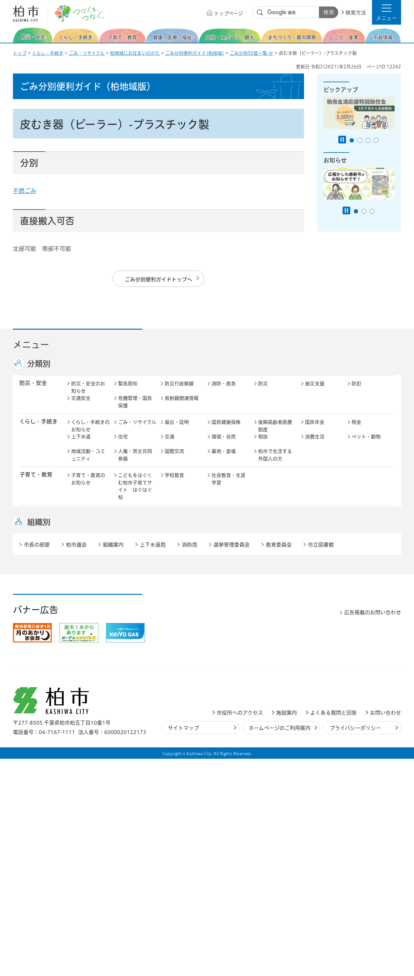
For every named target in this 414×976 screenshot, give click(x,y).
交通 (169, 443)
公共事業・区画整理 (182, 609)
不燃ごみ (24, 191)
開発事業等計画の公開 (228, 594)
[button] (386, 12)
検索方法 (355, 12)
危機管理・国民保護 (135, 409)
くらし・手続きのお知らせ (90, 432)
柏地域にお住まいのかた (135, 53)
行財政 (265, 653)
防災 (263, 390)
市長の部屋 (130, 653)
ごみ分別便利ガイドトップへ (158, 279)
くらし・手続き (47, 53)
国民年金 (314, 428)
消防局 (189, 762)
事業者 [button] (27, 705)
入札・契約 (270, 629)
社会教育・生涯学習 (228, 486)
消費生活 (314, 443)
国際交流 (174, 458)
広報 (356, 653)
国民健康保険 (226, 428)
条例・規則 (83, 682)
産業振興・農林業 (228, 633)
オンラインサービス (369, 671)
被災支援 (314, 390)
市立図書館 (321, 762)
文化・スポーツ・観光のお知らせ (88, 566)
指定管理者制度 (322, 629)
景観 (263, 590)
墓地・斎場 (224, 458)
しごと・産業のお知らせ (88, 633)
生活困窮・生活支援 (135, 539)
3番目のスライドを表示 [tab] (367, 140)
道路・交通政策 (135, 605)
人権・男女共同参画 (135, 462)
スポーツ (174, 559)
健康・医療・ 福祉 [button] (35, 524)
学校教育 (174, 482)
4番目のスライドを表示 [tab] (376, 140)
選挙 (123, 667)
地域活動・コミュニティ (88, 462)
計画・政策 (224, 653)
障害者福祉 (364, 520)
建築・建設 (83, 605)
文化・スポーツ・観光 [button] (41, 562)
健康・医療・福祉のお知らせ (88, 524)
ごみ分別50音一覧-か (251, 53)
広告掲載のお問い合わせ (372, 829)
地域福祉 (81, 535)
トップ (20, 53)
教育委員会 (317, 667)
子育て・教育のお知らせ (88, 486)
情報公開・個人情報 (182, 671)
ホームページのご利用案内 (279, 945)
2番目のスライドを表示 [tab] (359, 140)
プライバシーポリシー (355, 945)
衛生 (216, 520)
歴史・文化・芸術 (135, 563)
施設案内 (286, 930)
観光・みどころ (228, 559)
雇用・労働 (130, 629)
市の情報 (174, 653)
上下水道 (81, 443)
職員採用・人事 (322, 653)
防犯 (356, 390)
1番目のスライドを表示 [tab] (351, 140)
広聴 (76, 667)
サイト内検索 (260, 12)
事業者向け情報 (228, 535)
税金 (356, 428)
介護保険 (268, 520)
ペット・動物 (366, 443)
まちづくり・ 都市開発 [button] (35, 594)
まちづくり (130, 590)
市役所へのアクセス (240, 930)
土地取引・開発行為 (228, 609)
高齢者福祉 (317, 520)
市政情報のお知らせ (88, 657)
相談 (263, 443)
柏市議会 (76, 762)
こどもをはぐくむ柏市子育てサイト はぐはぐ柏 (135, 493)
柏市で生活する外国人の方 (275, 462)
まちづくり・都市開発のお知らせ (90, 594)
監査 (216, 667)
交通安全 (81, 405)
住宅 (123, 443)
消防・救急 (224, 390)
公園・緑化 (317, 590)
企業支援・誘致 (182, 629)
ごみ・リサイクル (86, 53)
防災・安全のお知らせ (88, 394)
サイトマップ (183, 945)
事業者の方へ (85, 706)
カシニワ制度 (366, 590)
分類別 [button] (38, 364)
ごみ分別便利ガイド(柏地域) (194, 53)
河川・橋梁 (270, 605)
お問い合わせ (385, 930)
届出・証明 (177, 428)
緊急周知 (127, 390)
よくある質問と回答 (333, 930)
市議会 (265, 667)
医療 (169, 520)
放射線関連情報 (182, 405)
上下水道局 (153, 762)
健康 (123, 520)
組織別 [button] (38, 739)
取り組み (268, 535)
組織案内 (113, 762)
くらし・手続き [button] (38, 428)
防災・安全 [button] (33, 389)
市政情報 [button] (30, 652)
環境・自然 (224, 443)
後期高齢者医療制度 (275, 432)
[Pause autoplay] (342, 139)
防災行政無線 (179, 390)
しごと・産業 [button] (35, 628)
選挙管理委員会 (231, 762)
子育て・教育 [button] (35, 481)
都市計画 (174, 590)
